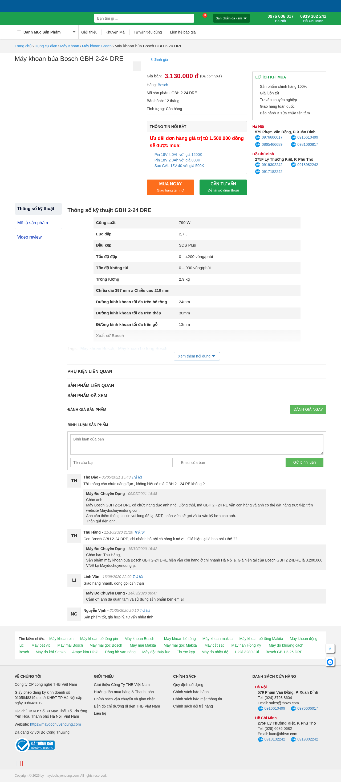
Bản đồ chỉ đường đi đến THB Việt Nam (127, 706)
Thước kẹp (186, 652)
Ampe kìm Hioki (85, 652)
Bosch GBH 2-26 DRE (284, 652)
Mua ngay (170, 187)
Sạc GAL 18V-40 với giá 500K (179, 166)
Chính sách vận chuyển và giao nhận (125, 699)
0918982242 (304, 165)
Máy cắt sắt (214, 645)
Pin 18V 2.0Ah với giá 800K (177, 160)
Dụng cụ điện (46, 46)
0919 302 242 (313, 18)
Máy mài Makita (143, 645)
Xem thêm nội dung (194, 356)
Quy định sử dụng (188, 685)
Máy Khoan (69, 46)
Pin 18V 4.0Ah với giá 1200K (178, 154)
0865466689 (268, 144)
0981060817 (304, 144)
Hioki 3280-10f (247, 652)
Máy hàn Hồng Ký (246, 645)
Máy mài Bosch (70, 645)
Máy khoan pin (61, 639)
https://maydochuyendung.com (55, 724)
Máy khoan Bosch (97, 46)
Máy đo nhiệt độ (215, 652)
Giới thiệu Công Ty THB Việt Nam (122, 685)
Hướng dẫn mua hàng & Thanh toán (124, 692)
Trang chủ (23, 46)
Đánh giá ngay (308, 409)
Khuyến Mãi (115, 32)
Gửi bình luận (304, 462)
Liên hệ (100, 713)
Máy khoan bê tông (180, 639)
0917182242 (268, 171)
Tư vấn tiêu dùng (148, 32)
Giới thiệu (89, 32)
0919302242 (268, 165)
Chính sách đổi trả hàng (193, 706)
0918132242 (271, 739)
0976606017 (268, 137)
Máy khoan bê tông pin (99, 639)
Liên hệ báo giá (183, 32)
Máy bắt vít (40, 645)
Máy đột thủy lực (156, 652)
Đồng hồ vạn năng (120, 652)
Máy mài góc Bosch (106, 645)
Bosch (163, 85)
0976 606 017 (280, 18)
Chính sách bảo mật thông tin (197, 699)
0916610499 (304, 137)
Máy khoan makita (217, 639)
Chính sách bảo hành (191, 692)
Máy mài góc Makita (180, 645)
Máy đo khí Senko (51, 652)
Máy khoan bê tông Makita (261, 639)
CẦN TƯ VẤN (223, 187)
